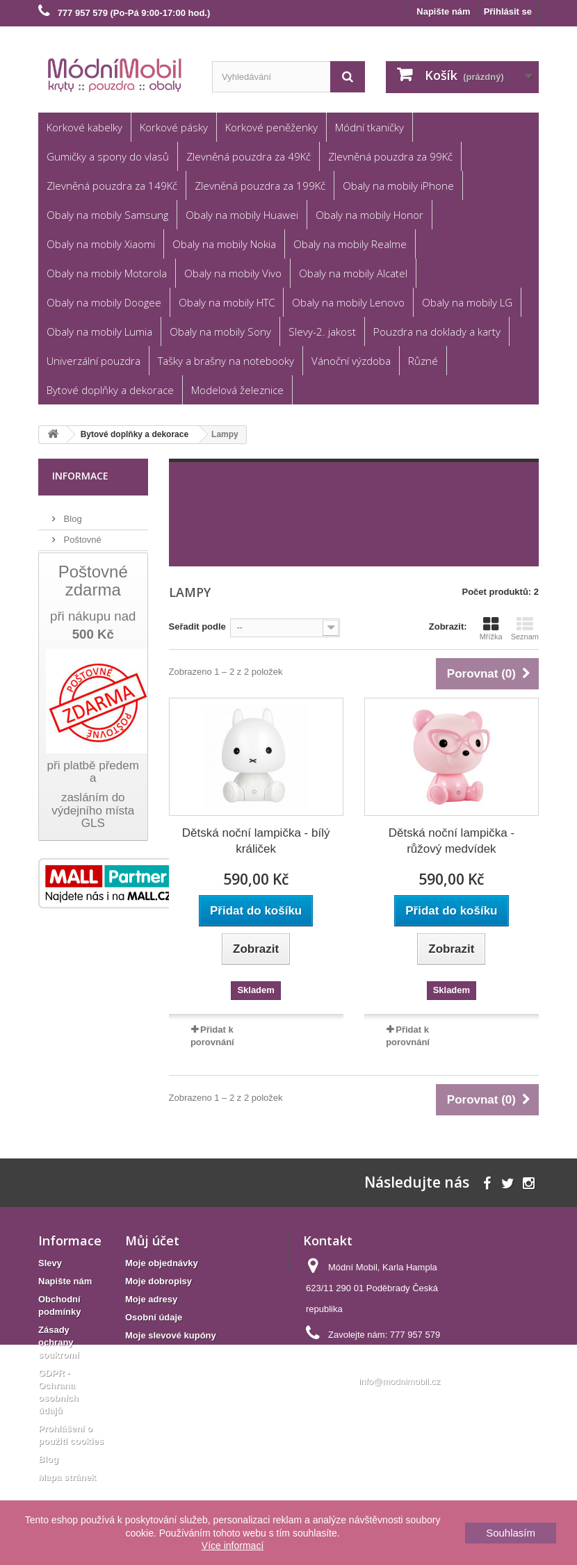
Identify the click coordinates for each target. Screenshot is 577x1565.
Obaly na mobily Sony (220, 331)
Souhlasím (510, 1533)
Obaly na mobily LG (467, 302)
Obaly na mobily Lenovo (348, 302)
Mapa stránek (67, 1477)
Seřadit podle (197, 626)
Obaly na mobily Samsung (107, 215)
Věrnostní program (99, 596)
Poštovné (81, 534)
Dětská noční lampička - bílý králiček (256, 840)
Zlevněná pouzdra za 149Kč (112, 185)
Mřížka (491, 628)
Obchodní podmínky (103, 576)
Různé (423, 361)
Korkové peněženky (271, 127)
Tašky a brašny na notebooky (226, 361)
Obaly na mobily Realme (350, 244)
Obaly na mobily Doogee (104, 302)
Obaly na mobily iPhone (398, 185)
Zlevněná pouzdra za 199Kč (260, 185)
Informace (80, 475)
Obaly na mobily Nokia (224, 244)
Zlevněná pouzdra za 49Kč (248, 156)
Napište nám (443, 11)
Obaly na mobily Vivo (233, 273)
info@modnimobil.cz (399, 1381)
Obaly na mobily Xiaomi (101, 244)
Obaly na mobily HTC (227, 302)
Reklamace (85, 555)
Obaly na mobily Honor (369, 215)
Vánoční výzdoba (351, 361)
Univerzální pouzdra (93, 361)
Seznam (525, 628)
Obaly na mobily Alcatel (353, 273)
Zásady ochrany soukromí (58, 1342)
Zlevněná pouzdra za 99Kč (390, 156)
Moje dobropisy (158, 1281)
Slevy (50, 1263)
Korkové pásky (174, 127)
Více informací (232, 1545)
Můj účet (152, 1240)
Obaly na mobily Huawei (242, 215)
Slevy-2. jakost (322, 331)
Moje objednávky (161, 1263)
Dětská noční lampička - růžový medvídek (451, 840)
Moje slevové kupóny (170, 1335)
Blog (71, 513)
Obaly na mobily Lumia (99, 331)
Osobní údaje (153, 1317)
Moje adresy (151, 1299)
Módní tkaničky (369, 127)
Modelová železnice (237, 390)
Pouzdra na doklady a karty (437, 331)
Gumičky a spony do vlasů (108, 156)
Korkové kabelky (84, 127)
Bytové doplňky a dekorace (110, 390)
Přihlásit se (508, 11)
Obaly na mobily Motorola (107, 273)
